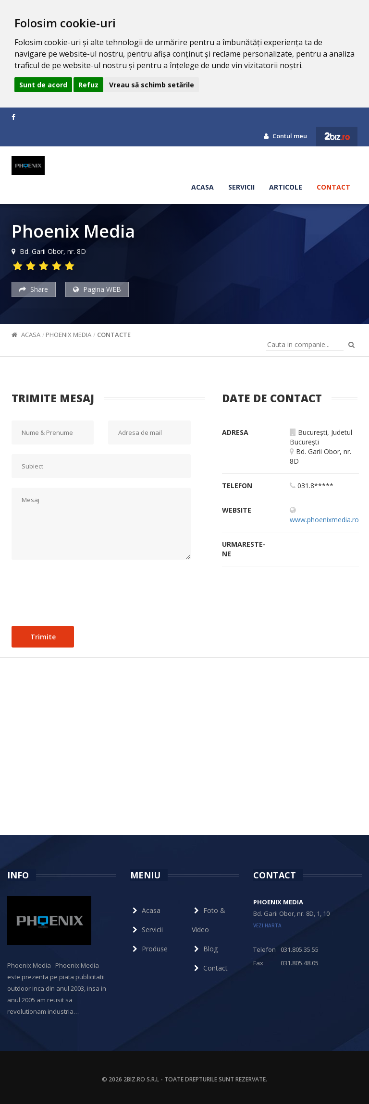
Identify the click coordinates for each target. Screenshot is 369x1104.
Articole (285, 187)
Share (33, 289)
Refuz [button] (88, 84)
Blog (205, 948)
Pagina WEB (97, 289)
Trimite (43, 636)
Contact (333, 187)
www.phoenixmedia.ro (324, 519)
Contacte (114, 334)
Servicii (241, 187)
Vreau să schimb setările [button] (151, 84)
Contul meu (285, 136)
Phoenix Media (68, 334)
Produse (149, 948)
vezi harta (267, 925)
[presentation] (85, 590)
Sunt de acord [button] (43, 84)
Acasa (202, 187)
